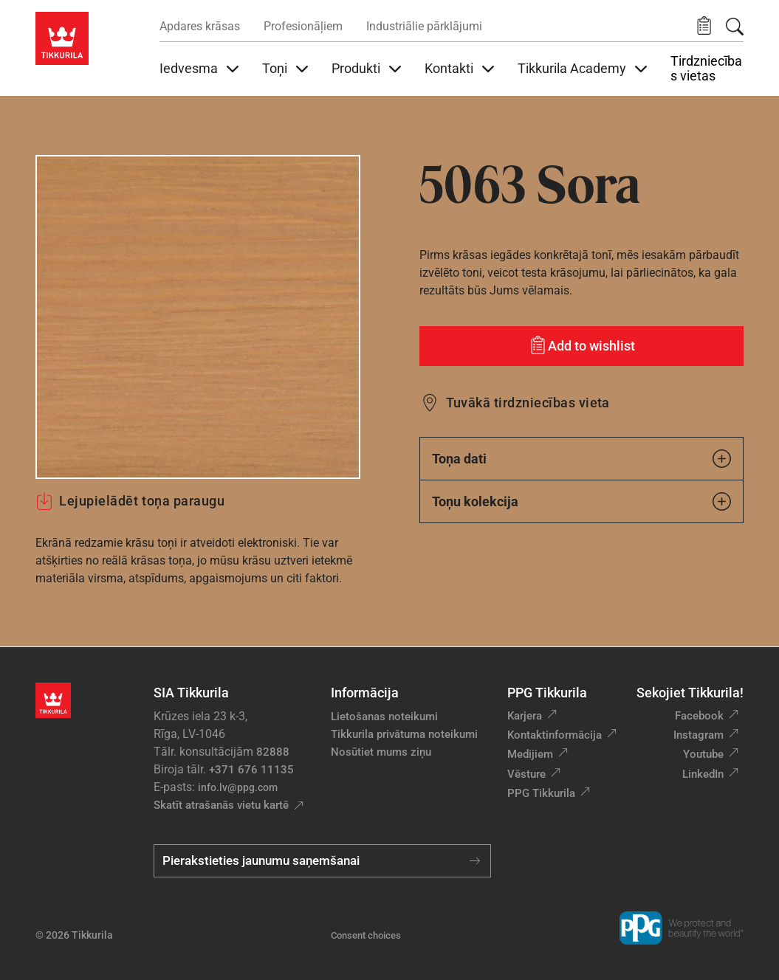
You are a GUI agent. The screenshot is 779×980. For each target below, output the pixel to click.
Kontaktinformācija (554, 735)
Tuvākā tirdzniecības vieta (528, 402)
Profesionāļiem (303, 26)
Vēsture (526, 774)
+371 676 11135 (251, 769)
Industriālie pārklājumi (424, 26)
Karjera (524, 715)
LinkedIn (703, 774)
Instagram (698, 735)
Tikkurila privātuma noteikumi (404, 734)
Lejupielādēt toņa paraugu (130, 501)
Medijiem (530, 754)
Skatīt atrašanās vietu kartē (221, 805)
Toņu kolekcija (582, 501)
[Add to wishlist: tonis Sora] (581, 346)
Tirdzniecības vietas (706, 68)
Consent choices (366, 935)
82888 (272, 752)
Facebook (699, 715)
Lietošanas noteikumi (384, 716)
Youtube (703, 754)
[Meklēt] (735, 26)
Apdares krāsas (199, 26)
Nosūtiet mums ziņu (381, 752)
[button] (704, 26)
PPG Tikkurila (541, 793)
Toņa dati (582, 458)
